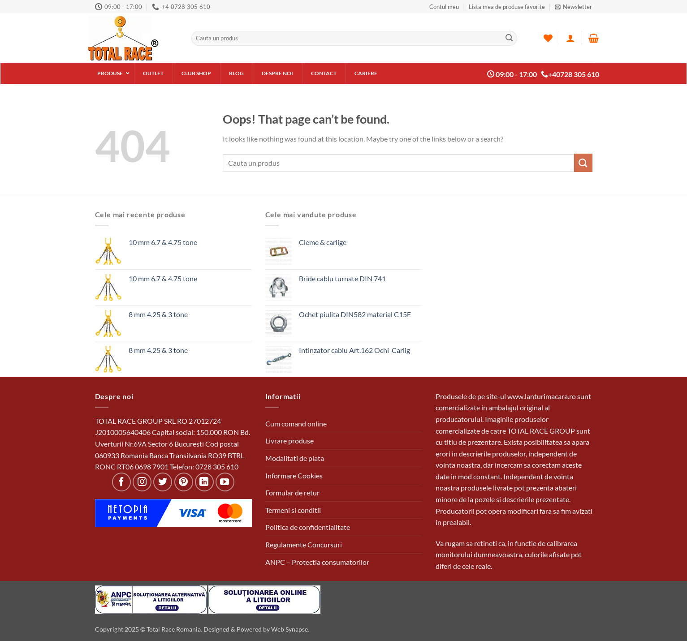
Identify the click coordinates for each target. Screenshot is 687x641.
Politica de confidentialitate (307, 527)
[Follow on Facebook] (121, 482)
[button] (573, 6)
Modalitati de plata (294, 458)
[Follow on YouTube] (225, 482)
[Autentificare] (570, 38)
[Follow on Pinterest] (183, 482)
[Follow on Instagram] (142, 482)
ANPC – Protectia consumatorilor (317, 562)
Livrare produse (289, 440)
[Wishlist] (548, 38)
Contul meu (444, 6)
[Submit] (509, 38)
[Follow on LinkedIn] (204, 482)
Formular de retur (292, 492)
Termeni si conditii (293, 510)
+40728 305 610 (570, 74)
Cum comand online (296, 423)
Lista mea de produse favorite (507, 6)
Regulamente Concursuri (303, 544)
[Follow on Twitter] (162, 482)
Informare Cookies (294, 475)
